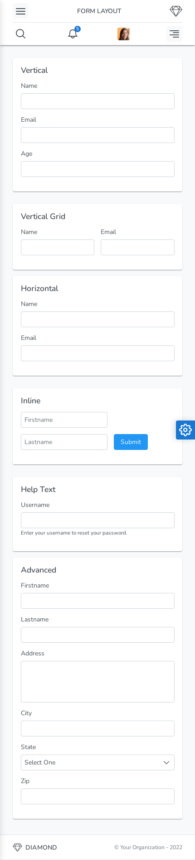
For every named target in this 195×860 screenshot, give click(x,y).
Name (29, 85)
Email (28, 119)
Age (26, 153)
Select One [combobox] (39, 762)
